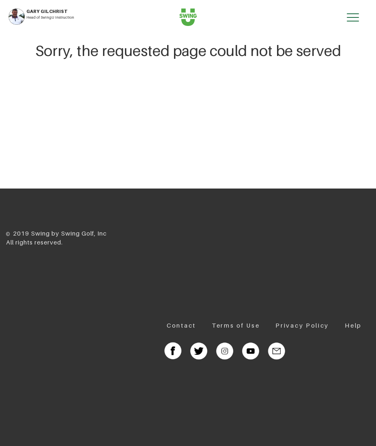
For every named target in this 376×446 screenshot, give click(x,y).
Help (353, 325)
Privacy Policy (302, 325)
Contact (181, 325)
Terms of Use (236, 325)
